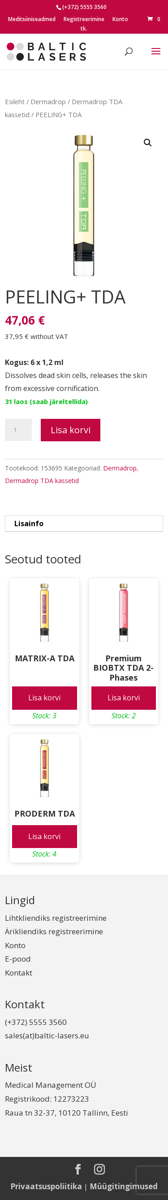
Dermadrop (48, 101)
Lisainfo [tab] (28, 523)
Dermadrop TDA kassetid (42, 480)
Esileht (15, 101)
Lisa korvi (70, 430)
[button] (148, 143)
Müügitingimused (124, 1186)
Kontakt (18, 972)
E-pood (18, 959)
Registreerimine (84, 20)
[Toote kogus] (18, 430)
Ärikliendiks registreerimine (54, 931)
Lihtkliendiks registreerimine (56, 918)
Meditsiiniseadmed (32, 20)
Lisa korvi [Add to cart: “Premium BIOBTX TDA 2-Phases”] (124, 698)
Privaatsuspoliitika (46, 1186)
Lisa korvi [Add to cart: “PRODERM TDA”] (44, 836)
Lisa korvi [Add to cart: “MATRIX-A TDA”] (44, 698)
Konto (120, 20)
